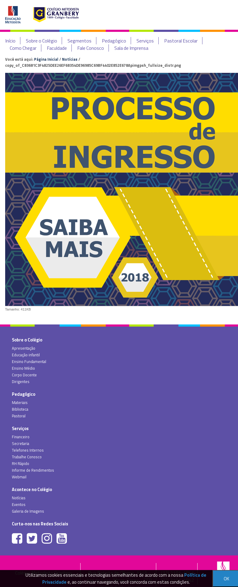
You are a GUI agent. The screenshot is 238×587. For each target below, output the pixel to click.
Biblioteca (20, 409)
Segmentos (79, 40)
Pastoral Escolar (181, 40)
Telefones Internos (28, 450)
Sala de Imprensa (131, 48)
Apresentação (23, 348)
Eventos (19, 504)
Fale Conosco (90, 48)
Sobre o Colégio (41, 40)
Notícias (70, 59)
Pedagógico (114, 40)
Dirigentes (20, 381)
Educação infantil (26, 355)
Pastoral (19, 416)
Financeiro (20, 437)
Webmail (19, 477)
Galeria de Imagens (28, 511)
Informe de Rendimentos (33, 470)
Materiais (20, 402)
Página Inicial (46, 59)
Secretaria (20, 443)
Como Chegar (23, 48)
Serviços (145, 40)
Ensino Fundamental (29, 361)
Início (10, 40)
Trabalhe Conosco (27, 457)
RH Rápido (20, 463)
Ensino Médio (23, 368)
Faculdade (57, 48)
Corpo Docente (24, 375)
